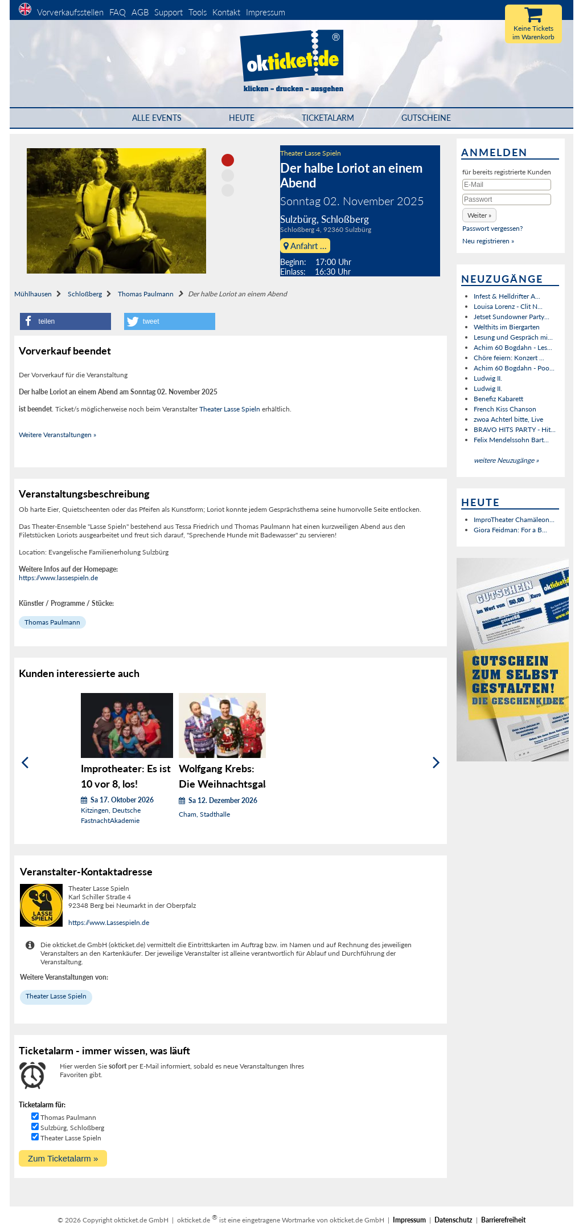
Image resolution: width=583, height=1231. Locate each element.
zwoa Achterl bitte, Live (508, 419)
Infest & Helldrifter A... (507, 296)
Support (168, 12)
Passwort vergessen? (492, 228)
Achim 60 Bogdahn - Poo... (514, 368)
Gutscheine (426, 118)
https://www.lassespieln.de (58, 577)
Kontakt (226, 12)
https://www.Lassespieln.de (108, 922)
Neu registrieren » (488, 241)
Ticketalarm (328, 118)
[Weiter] (436, 762)
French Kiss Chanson (505, 409)
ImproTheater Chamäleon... (514, 519)
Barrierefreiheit (503, 1220)
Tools (197, 12)
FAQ (117, 12)
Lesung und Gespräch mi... (513, 337)
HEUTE (241, 118)
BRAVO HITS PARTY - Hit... (515, 429)
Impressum (265, 12)
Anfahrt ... (305, 246)
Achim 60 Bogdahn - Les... (513, 347)
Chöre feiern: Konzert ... (509, 357)
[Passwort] (506, 199)
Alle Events (157, 118)
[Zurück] (24, 762)
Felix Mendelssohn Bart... (511, 439)
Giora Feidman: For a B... (510, 529)
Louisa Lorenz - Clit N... (508, 306)
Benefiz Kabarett (498, 398)
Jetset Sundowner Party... (511, 316)
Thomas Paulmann (146, 294)
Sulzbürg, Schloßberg (72, 1127)
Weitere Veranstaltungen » (57, 434)
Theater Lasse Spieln (310, 153)
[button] (65, 321)
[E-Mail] (506, 184)
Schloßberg (85, 294)
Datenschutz (453, 1220)
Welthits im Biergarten (507, 327)
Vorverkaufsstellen (70, 12)
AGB (140, 12)
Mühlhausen (33, 294)
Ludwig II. (488, 378)
